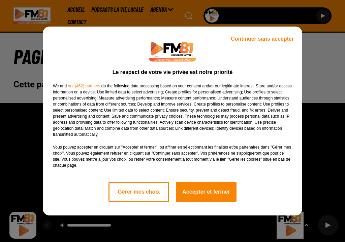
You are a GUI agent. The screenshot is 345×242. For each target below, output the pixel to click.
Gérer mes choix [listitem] (139, 192)
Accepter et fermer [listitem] (206, 192)
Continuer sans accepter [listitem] (262, 39)
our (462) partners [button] (84, 86)
